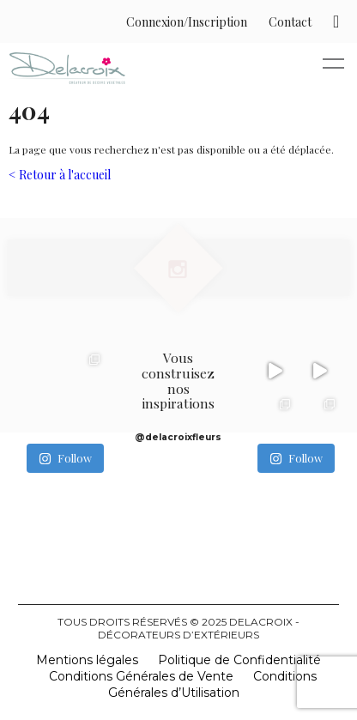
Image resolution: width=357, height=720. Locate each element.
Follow (65, 458)
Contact (290, 22)
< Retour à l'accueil (60, 174)
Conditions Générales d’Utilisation (212, 684)
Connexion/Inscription (186, 22)
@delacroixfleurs (178, 437)
